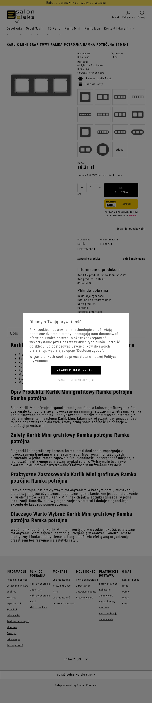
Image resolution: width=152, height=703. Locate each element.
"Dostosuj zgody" (89, 350)
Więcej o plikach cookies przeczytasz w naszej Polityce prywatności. (73, 358)
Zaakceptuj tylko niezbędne (76, 380)
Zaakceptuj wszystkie (76, 370)
